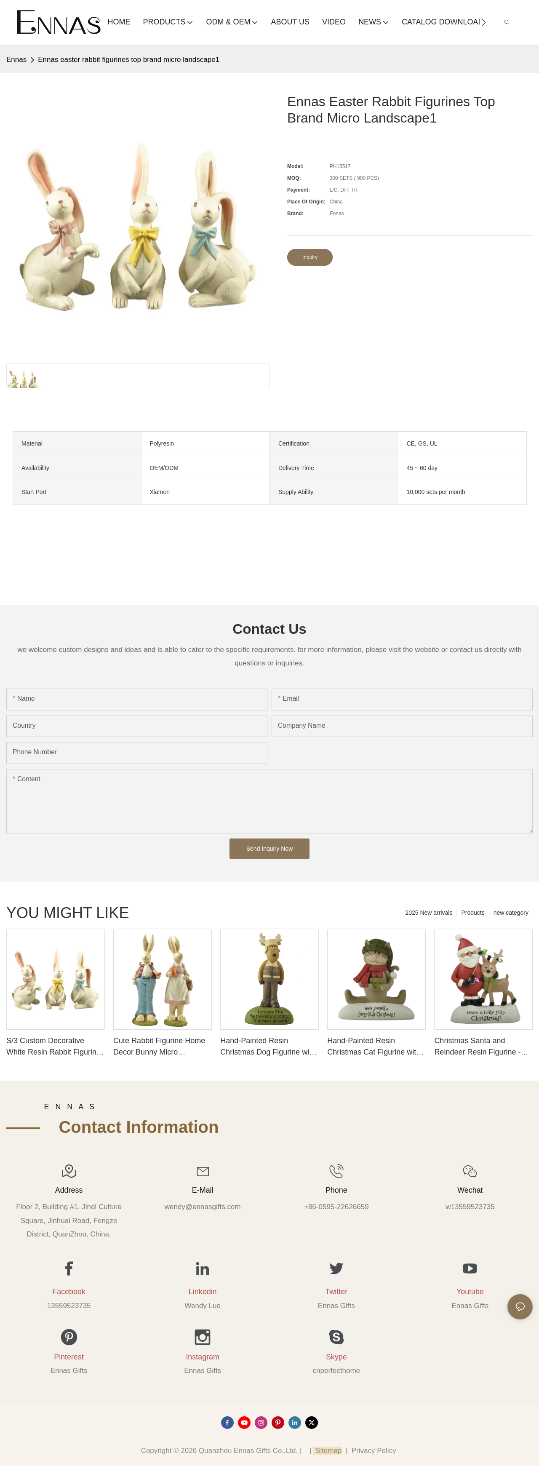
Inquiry (310, 257)
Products (472, 912)
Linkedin (203, 1291)
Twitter (336, 1291)
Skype (336, 1357)
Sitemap (327, 1451)
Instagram (202, 1357)
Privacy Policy (374, 1451)
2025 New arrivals (428, 912)
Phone (336, 1190)
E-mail (202, 1190)
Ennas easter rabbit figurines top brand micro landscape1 (128, 60)
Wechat (470, 1190)
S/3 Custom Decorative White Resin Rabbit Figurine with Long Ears (53, 1047)
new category (511, 912)
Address (69, 1190)
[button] (483, 22)
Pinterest (69, 1357)
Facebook (68, 1291)
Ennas (16, 60)
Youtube (470, 1291)
